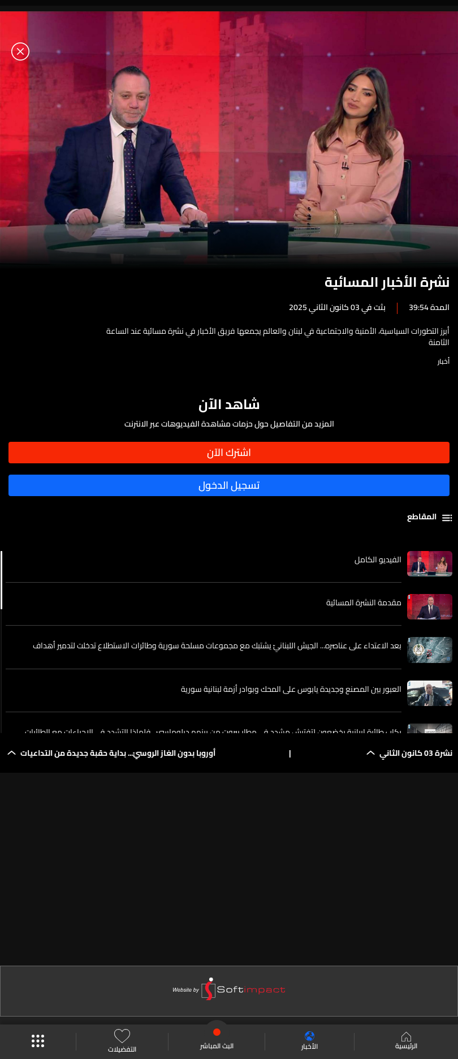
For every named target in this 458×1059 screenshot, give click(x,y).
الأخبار (309, 1041)
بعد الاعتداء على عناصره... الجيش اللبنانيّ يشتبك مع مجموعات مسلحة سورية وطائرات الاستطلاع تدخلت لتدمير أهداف (217, 645)
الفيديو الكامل (378, 559)
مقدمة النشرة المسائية (363, 602)
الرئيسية (406, 1042)
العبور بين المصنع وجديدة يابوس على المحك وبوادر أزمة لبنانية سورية (291, 689)
